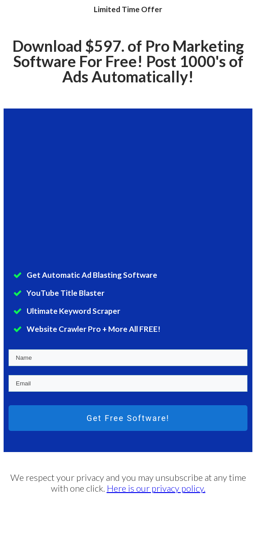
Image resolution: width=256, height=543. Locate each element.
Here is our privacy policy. (156, 488)
